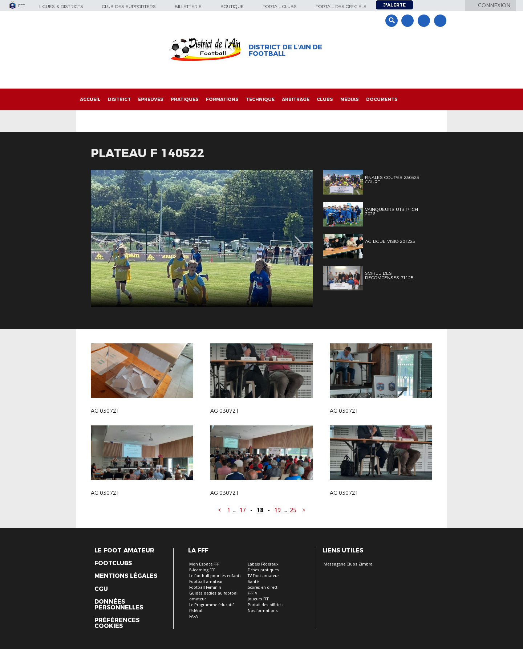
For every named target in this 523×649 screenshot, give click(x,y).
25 (293, 510)
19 (277, 510)
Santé (253, 581)
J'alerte (394, 5)
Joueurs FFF (258, 599)
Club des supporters (129, 6)
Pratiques (185, 99)
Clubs (325, 99)
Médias (349, 99)
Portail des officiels (341, 6)
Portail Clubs (280, 6)
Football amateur (206, 581)
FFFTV (252, 593)
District (119, 99)
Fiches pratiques (263, 570)
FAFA (193, 616)
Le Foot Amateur (124, 551)
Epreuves (150, 99)
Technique (260, 99)
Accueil (90, 99)
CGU (101, 589)
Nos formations (263, 610)
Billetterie (188, 6)
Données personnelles (118, 605)
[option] (202, 238)
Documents (382, 99)
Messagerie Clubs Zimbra (348, 564)
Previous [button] (103, 239)
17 (242, 510)
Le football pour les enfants (215, 576)
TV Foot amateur (263, 576)
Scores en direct (262, 587)
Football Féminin (205, 587)
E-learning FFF (202, 570)
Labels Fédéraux (263, 564)
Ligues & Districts (61, 6)
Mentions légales (125, 576)
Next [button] (299, 239)
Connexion (494, 5)
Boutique (232, 6)
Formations (222, 99)
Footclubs (113, 563)
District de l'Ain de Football (285, 50)
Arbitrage (295, 99)
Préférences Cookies (116, 623)
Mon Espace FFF (204, 564)
